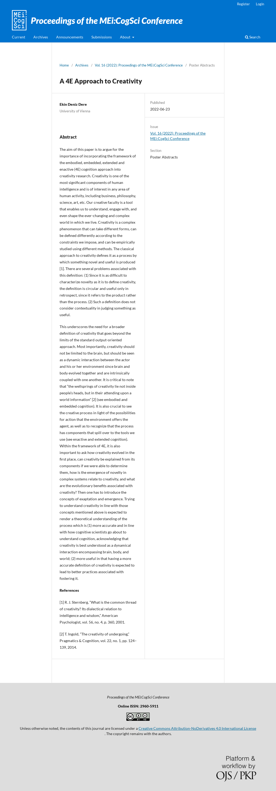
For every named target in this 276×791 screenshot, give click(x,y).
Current (18, 37)
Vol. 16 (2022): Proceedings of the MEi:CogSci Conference (139, 65)
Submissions (101, 37)
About (125, 37)
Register (243, 4)
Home (64, 65)
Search (252, 37)
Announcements (69, 37)
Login (260, 4)
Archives (40, 37)
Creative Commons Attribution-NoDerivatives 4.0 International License (197, 728)
